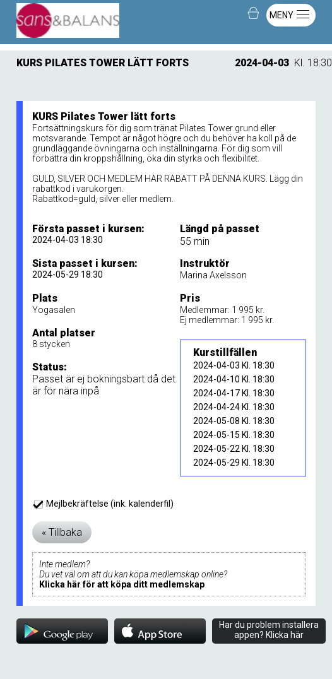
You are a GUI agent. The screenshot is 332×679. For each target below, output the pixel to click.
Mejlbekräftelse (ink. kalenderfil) (104, 504)
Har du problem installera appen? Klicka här (269, 630)
